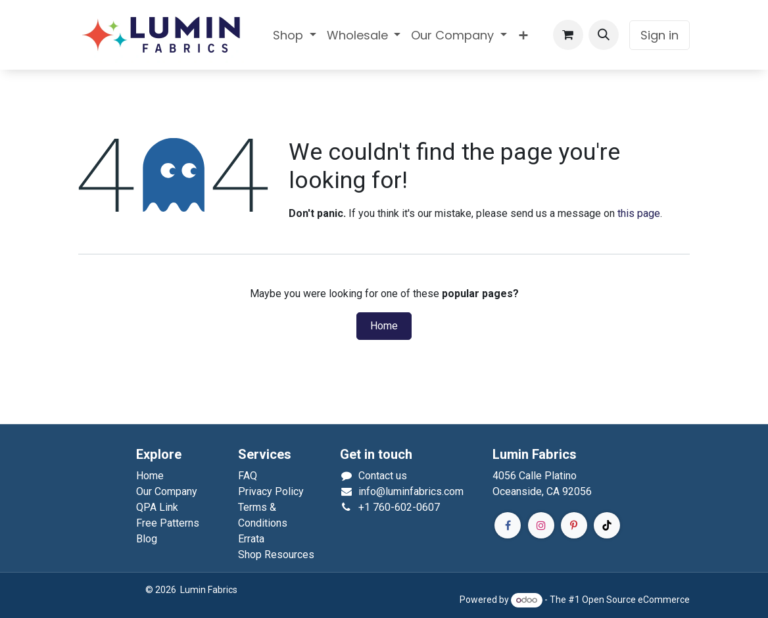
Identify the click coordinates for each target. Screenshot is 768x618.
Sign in (659, 35)
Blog (146, 539)
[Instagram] (541, 525)
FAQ (247, 475)
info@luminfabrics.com (411, 491)
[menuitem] (295, 35)
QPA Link (157, 507)
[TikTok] (607, 525)
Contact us (382, 475)
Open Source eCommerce (636, 599)
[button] (603, 35)
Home (384, 326)
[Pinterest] (574, 525)
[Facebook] (507, 525)
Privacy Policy (271, 491)
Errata (251, 539)
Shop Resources (276, 554)
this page (638, 213)
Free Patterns (167, 523)
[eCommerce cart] (568, 35)
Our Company (166, 491)
